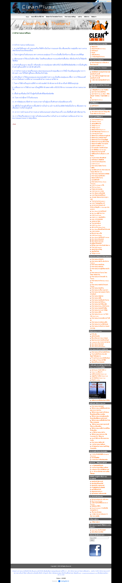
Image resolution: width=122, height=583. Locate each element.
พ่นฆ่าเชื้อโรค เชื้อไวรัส (37, 16)
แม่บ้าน (80, 16)
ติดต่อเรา (93, 16)
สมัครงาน (86, 16)
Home (27, 16)
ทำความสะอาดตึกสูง (70, 16)
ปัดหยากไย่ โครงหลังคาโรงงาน (54, 16)
